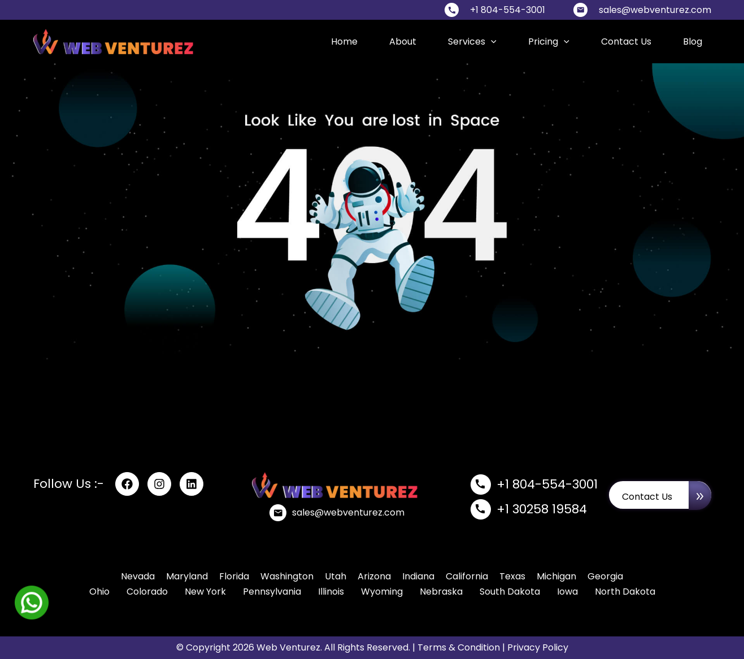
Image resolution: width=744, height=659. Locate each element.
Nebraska (441, 591)
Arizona (374, 576)
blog (692, 41)
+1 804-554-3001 (507, 9)
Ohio (99, 591)
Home (344, 41)
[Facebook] (127, 484)
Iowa (567, 591)
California (467, 576)
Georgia (605, 576)
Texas (512, 576)
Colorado (147, 591)
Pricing (548, 41)
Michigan (556, 576)
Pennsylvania (272, 591)
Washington (287, 576)
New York (205, 591)
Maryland (187, 576)
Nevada (138, 576)
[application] (491, 41)
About (402, 41)
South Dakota (510, 591)
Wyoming (382, 591)
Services (472, 41)
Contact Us (626, 41)
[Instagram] (159, 484)
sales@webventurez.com (655, 9)
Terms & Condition (458, 647)
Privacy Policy (537, 647)
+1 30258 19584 (542, 509)
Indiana (418, 576)
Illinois (331, 591)
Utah (335, 576)
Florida (234, 576)
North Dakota (625, 591)
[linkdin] (191, 484)
